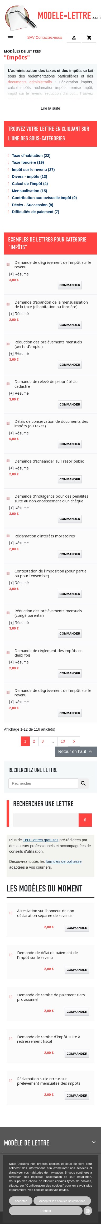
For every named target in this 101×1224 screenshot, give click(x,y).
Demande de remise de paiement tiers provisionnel (51, 997)
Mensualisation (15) (29, 191)
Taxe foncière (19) (28, 162)
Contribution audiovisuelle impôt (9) (44, 198)
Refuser (45, 1210)
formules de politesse (63, 861)
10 (63, 741)
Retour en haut (76, 751)
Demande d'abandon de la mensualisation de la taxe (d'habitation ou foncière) (51, 304)
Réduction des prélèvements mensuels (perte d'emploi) (48, 344)
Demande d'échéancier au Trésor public (49, 461)
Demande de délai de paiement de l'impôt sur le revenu (47, 955)
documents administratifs (30, 82)
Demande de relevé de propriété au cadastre (46, 384)
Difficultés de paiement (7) (35, 212)
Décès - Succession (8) (32, 205)
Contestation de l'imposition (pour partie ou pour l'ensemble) (50, 573)
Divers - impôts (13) (29, 176)
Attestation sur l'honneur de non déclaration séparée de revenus (45, 913)
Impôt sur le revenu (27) (33, 169)
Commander (70, 285)
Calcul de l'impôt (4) (30, 184)
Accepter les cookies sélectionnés (62, 1201)
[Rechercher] (43, 783)
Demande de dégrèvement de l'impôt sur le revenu (53, 264)
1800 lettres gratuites (40, 840)
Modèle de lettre (26, 1143)
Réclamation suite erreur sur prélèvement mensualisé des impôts (48, 1081)
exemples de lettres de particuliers (55, 99)
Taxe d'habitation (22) (31, 155)
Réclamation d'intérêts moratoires (45, 536)
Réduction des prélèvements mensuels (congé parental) (48, 613)
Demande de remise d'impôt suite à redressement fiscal (48, 1039)
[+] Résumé (19, 274)
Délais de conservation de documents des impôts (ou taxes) (51, 423)
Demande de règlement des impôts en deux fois (49, 653)
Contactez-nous (49, 37)
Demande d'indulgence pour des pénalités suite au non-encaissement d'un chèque (51, 498)
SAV (31, 37)
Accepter (21, 1201)
